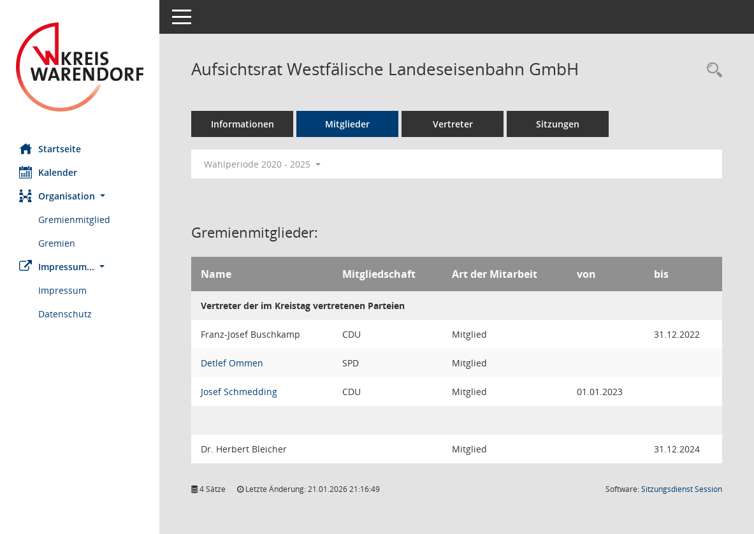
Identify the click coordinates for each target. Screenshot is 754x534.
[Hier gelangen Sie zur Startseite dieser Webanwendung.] (79, 67)
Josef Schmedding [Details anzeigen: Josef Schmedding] (239, 392)
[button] (79, 196)
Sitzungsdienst (681, 489)
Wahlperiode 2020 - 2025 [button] (262, 164)
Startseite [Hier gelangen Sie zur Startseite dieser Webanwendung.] (50, 148)
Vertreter (453, 124)
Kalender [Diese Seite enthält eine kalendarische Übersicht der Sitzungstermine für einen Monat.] (48, 172)
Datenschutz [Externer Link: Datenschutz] (65, 314)
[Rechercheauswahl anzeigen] (711, 70)
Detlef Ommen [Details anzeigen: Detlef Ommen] (232, 363)
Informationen (242, 124)
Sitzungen (557, 124)
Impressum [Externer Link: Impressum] (62, 290)
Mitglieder (347, 124)
